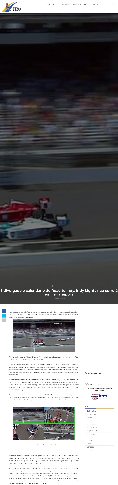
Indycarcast (91, 434)
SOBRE (55, 4)
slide (67, 286)
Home (48, 4)
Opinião (90, 437)
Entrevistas (91, 414)
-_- (52, 298)
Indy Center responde (96, 421)
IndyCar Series (93, 431)
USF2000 (90, 447)
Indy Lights (91, 424)
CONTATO (96, 4)
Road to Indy (58, 286)
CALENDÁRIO (64, 4)
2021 (50, 286)
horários (90, 450)
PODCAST (87, 4)
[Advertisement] (99, 338)
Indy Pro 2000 (93, 427)
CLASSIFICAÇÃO (76, 4)
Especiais (90, 418)
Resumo (90, 440)
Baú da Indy (92, 411)
